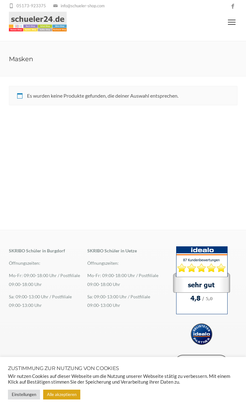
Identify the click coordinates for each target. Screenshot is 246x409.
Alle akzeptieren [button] (61, 394)
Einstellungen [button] (24, 394)
